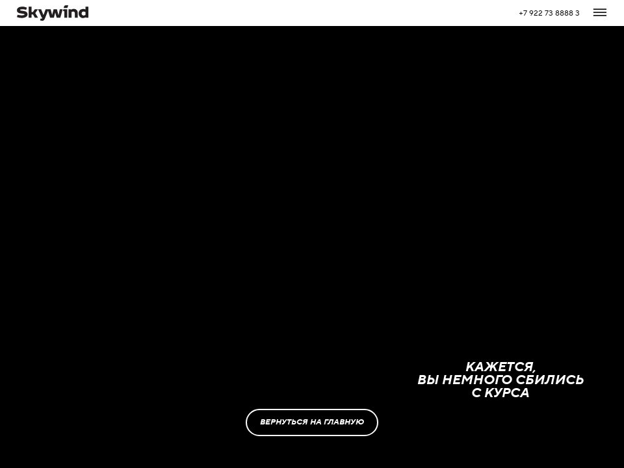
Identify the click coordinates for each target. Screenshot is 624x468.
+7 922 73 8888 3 (549, 13)
